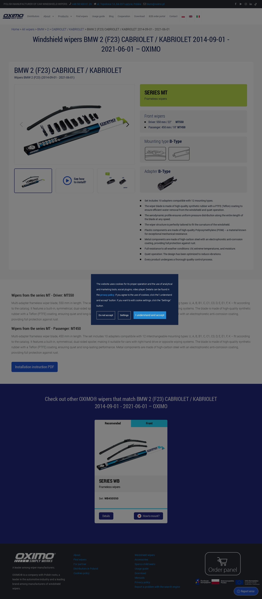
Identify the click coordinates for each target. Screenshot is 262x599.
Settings (124, 315)
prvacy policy (107, 295)
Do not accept (106, 315)
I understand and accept (149, 315)
